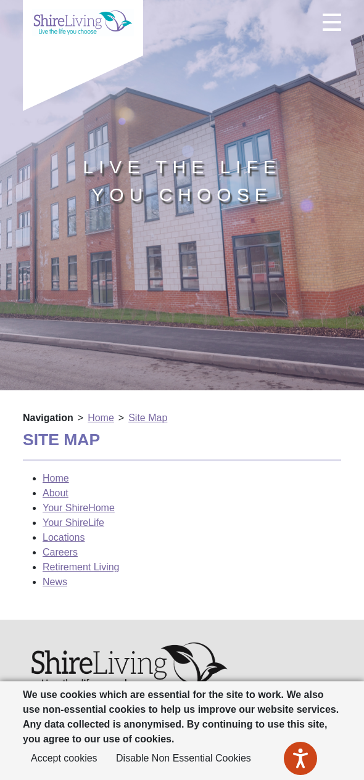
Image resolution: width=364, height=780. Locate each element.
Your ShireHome (79, 508)
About (55, 493)
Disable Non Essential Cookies (183, 758)
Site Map (147, 418)
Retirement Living (81, 567)
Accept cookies (64, 758)
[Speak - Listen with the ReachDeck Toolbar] (300, 758)
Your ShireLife (73, 522)
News (55, 582)
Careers (60, 552)
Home (101, 418)
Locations (64, 537)
